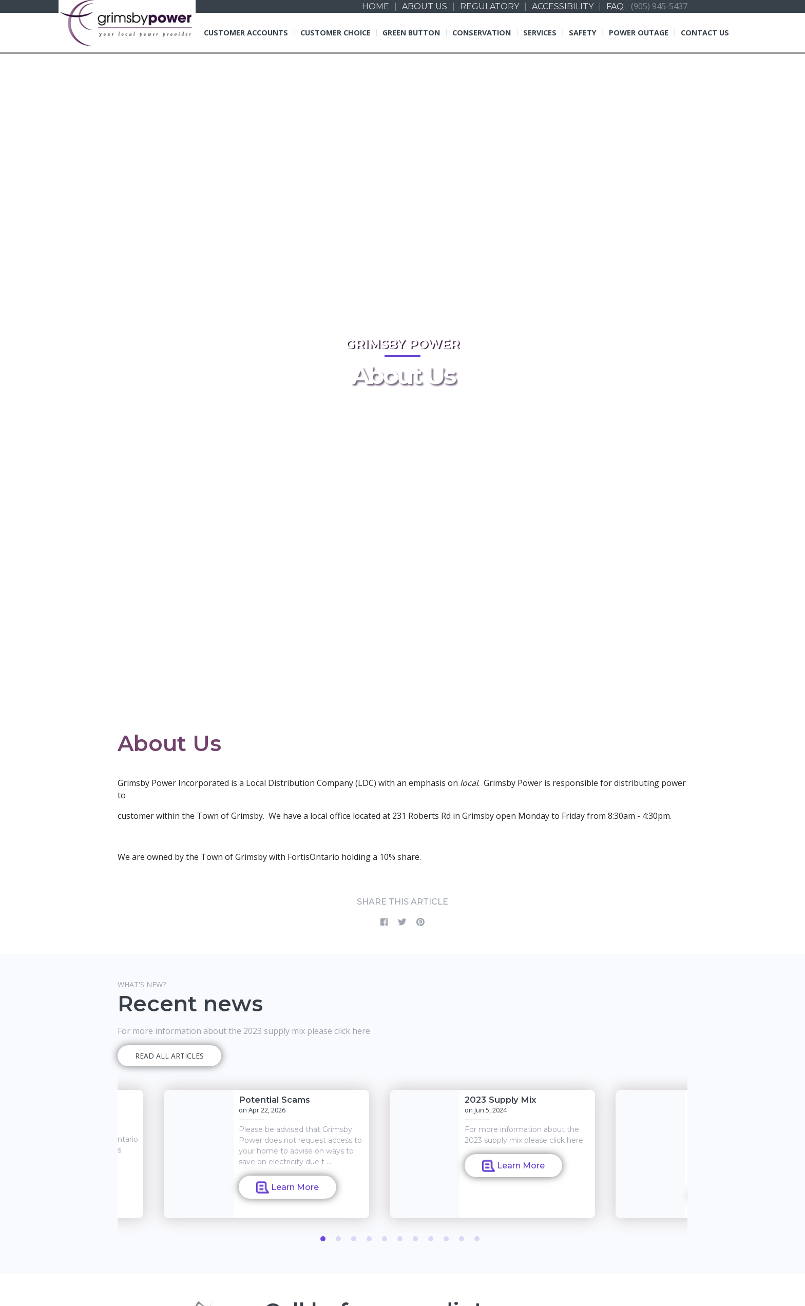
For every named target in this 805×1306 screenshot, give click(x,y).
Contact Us (705, 32)
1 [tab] (322, 1238)
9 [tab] (446, 1238)
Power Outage (638, 32)
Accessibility (562, 6)
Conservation (481, 32)
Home (375, 6)
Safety (583, 32)
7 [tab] (415, 1238)
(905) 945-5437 (659, 6)
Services (540, 32)
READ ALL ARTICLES (169, 1056)
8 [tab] (430, 1238)
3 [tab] (353, 1238)
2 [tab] (338, 1238)
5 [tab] (384, 1238)
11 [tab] (477, 1238)
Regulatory (489, 6)
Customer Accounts (246, 32)
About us (424, 6)
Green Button (411, 32)
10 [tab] (461, 1238)
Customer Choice (335, 32)
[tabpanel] (492, 1154)
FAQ (615, 6)
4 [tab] (369, 1238)
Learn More (287, 1187)
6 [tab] (399, 1238)
